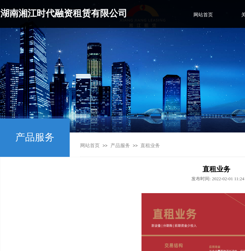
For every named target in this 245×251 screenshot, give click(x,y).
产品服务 (120, 145)
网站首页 (90, 145)
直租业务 (150, 145)
